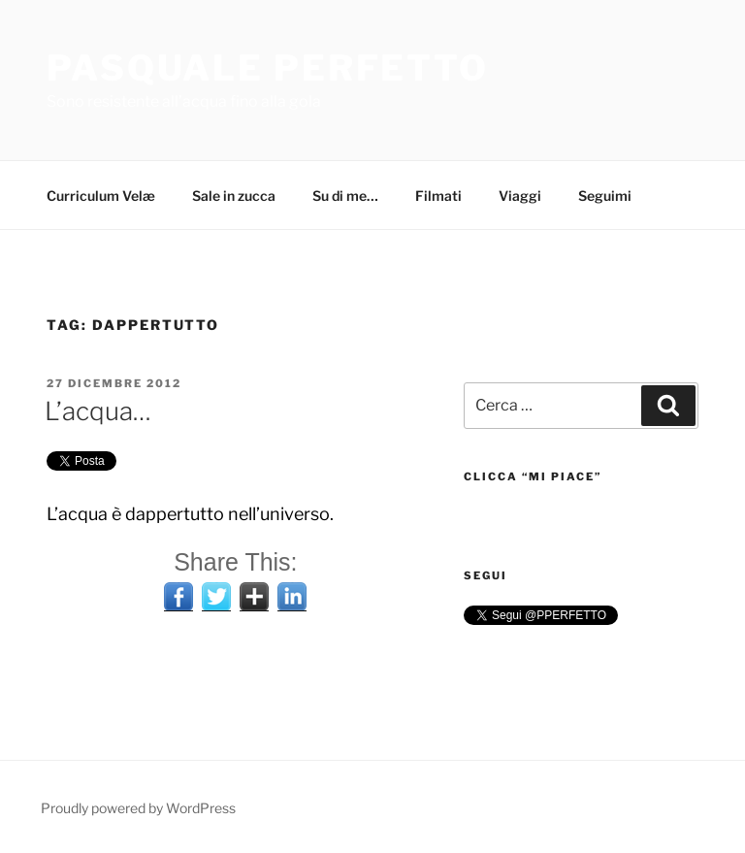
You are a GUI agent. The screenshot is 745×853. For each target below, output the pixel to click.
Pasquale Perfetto (268, 68)
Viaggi (520, 195)
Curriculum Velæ (101, 195)
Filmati (438, 195)
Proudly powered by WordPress (138, 808)
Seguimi (605, 195)
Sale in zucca (233, 195)
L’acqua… (98, 411)
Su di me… (345, 195)
